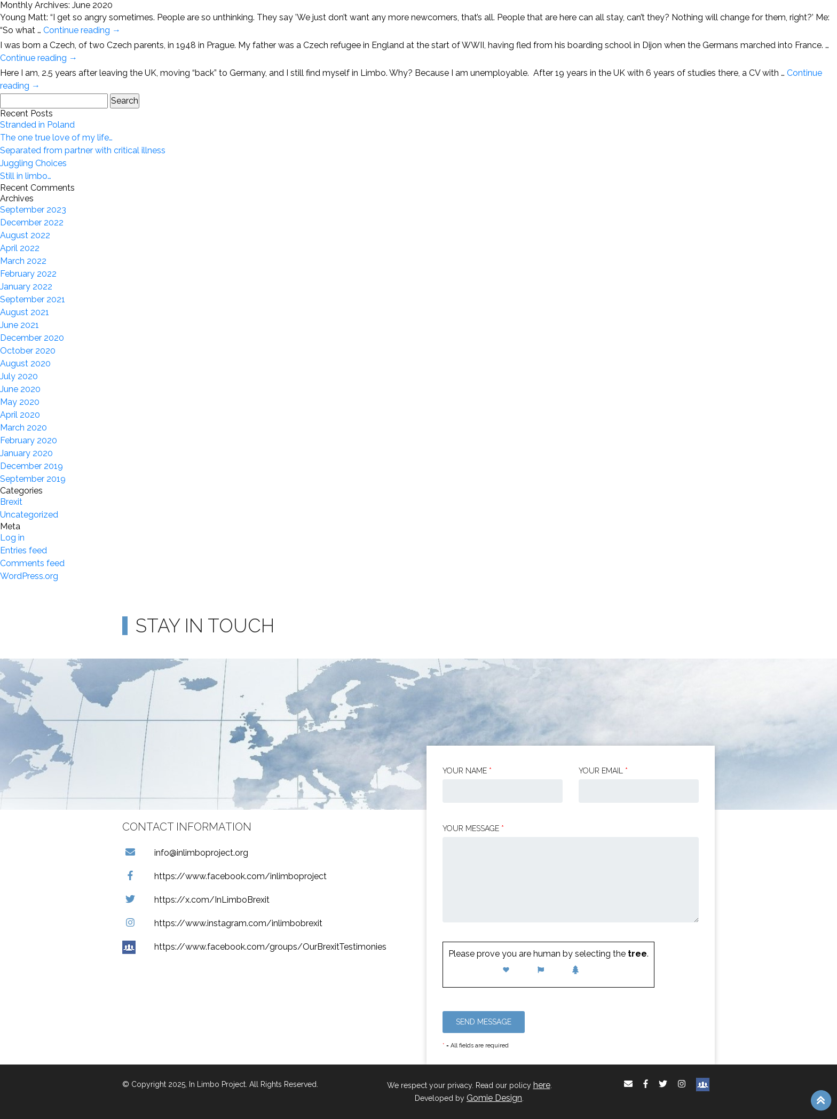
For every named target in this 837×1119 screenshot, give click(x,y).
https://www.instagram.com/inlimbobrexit (222, 923)
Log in (12, 538)
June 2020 (20, 389)
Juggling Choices (33, 163)
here (541, 1085)
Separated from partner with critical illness (82, 150)
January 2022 (26, 286)
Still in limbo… (25, 176)
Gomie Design (494, 1098)
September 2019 (33, 479)
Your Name (467, 770)
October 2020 (28, 351)
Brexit (11, 502)
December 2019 (31, 466)
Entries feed (23, 550)
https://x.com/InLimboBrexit (196, 900)
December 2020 (32, 338)
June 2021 (19, 325)
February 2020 (28, 440)
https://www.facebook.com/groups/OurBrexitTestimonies (254, 947)
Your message (473, 828)
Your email (603, 770)
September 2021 (32, 299)
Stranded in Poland (37, 125)
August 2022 (25, 235)
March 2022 (23, 261)
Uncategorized (29, 515)
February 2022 (28, 274)
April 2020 (20, 415)
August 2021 (24, 312)
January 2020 (26, 453)
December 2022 (32, 222)
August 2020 (25, 363)
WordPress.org (29, 576)
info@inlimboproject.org (185, 853)
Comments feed (32, 563)
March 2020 (23, 427)
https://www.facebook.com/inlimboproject (224, 876)
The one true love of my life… (56, 137)
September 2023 (33, 210)
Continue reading (82, 30)
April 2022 (20, 248)
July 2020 (19, 376)
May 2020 (20, 402)
